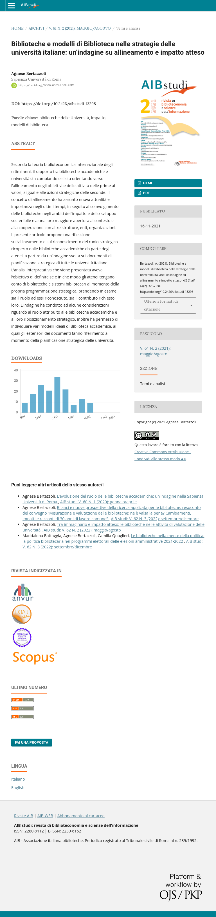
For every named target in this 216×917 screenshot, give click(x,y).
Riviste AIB (23, 815)
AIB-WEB (45, 815)
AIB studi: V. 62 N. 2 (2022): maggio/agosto (82, 530)
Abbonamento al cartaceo (81, 815)
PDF (146, 193)
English (17, 787)
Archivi (36, 28)
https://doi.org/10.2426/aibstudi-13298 (58, 103)
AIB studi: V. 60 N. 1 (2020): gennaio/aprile (98, 501)
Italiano (18, 779)
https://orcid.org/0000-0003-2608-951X (46, 85)
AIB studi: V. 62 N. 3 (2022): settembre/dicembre (155, 518)
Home (17, 28)
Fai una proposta (31, 742)
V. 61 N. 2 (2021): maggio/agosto (80, 28)
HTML (147, 183)
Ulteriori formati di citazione (161, 305)
